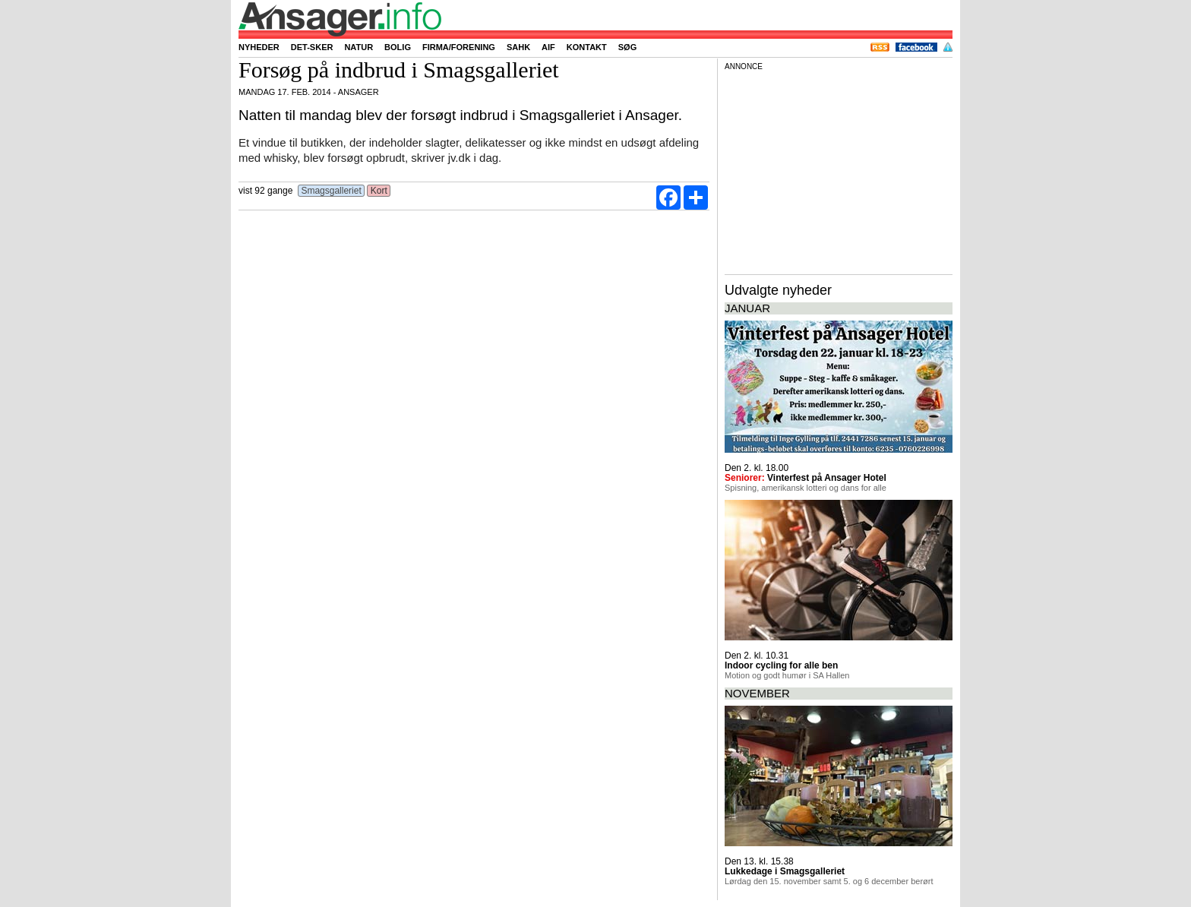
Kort (379, 190)
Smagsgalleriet (331, 190)
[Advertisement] (838, 170)
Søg (627, 47)
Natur (358, 47)
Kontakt (587, 47)
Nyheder (259, 47)
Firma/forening (458, 47)
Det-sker (312, 47)
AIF (548, 47)
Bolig (397, 47)
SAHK (518, 47)
